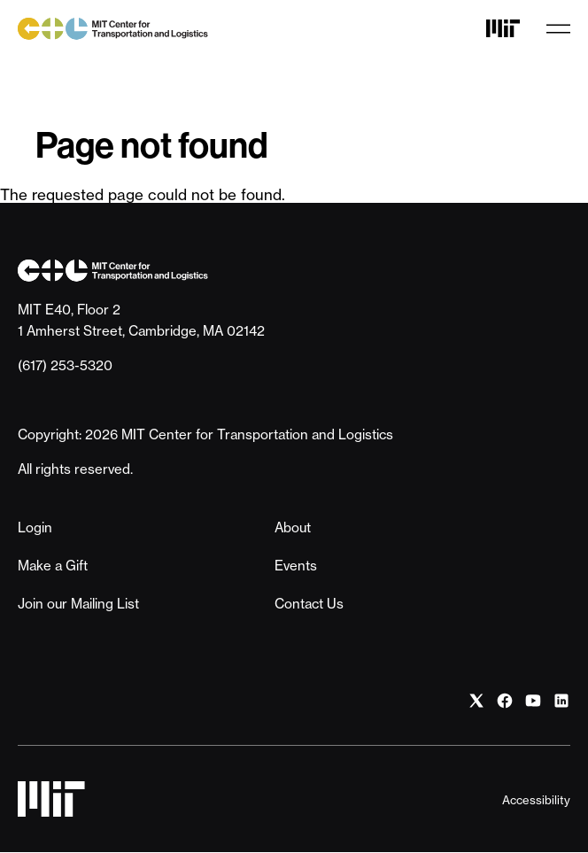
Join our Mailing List (78, 603)
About (293, 527)
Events (296, 565)
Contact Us (309, 603)
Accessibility (536, 800)
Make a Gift (53, 565)
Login (35, 527)
